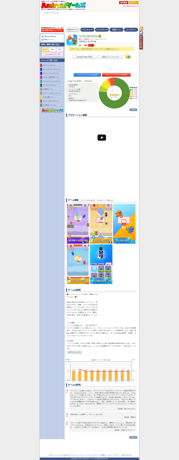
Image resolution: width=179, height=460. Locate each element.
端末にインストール (110, 57)
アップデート (131, 30)
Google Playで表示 (84, 57)
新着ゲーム (116, 30)
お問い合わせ (126, 455)
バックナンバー (87, 30)
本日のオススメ (73, 30)
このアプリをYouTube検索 (116, 75)
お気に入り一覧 (53, 54)
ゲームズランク (102, 30)
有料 (52, 49)
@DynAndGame (49, 36)
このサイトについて (132, 6)
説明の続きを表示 (74, 352)
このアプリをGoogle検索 (87, 75)
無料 (59, 49)
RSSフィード (48, 39)
